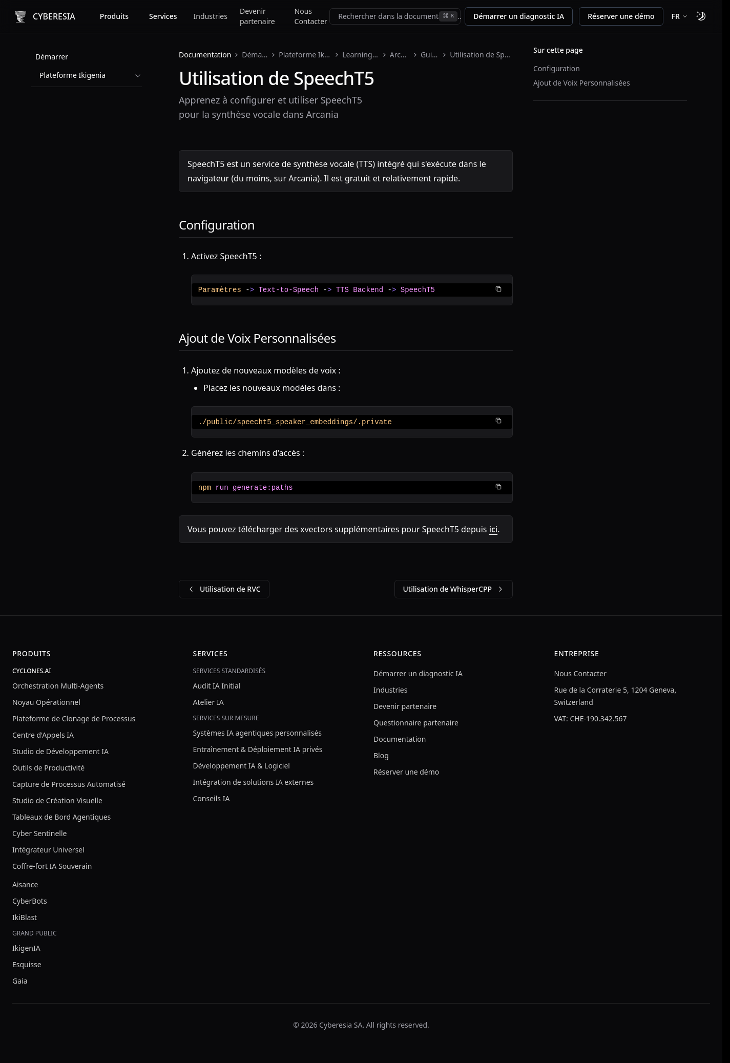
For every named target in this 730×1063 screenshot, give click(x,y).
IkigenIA (26, 948)
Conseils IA (211, 798)
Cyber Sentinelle (39, 833)
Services (163, 16)
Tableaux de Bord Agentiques (61, 817)
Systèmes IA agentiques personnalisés (257, 733)
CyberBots (29, 901)
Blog (381, 755)
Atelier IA (208, 702)
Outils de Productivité (48, 768)
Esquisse (26, 964)
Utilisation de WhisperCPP (453, 589)
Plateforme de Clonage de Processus (73, 718)
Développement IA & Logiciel (241, 765)
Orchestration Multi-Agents (57, 686)
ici (493, 529)
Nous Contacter (311, 16)
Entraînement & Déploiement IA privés (258, 749)
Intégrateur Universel (48, 849)
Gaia (20, 981)
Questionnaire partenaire (415, 722)
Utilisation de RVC (224, 589)
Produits (114, 16)
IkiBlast (24, 917)
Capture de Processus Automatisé (69, 784)
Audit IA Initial (217, 686)
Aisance (25, 884)
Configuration (556, 68)
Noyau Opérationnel (46, 702)
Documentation (205, 54)
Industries (210, 16)
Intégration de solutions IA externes (253, 782)
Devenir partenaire (257, 16)
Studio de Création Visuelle (57, 800)
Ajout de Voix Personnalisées (581, 83)
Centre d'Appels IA (43, 735)
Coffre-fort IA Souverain (52, 866)
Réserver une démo (621, 16)
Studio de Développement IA (60, 751)
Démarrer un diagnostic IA (518, 16)
